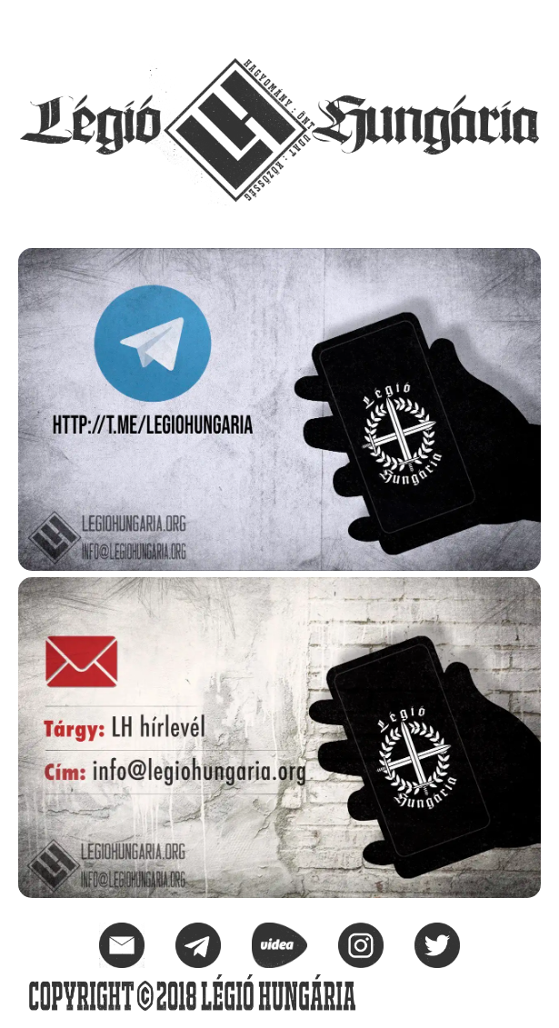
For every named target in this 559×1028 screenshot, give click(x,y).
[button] (526, 23)
